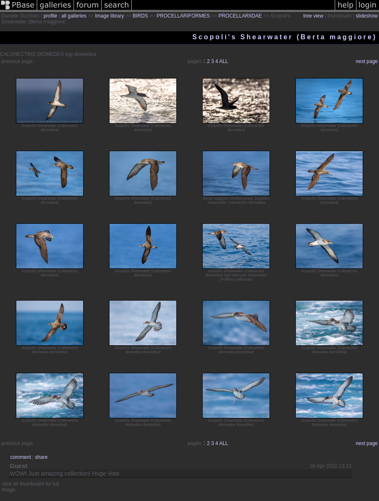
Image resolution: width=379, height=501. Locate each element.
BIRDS (140, 16)
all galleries (73, 16)
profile (50, 16)
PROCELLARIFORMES (183, 16)
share (41, 457)
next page (367, 61)
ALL (223, 61)
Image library (109, 16)
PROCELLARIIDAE (240, 16)
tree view (313, 16)
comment (20, 457)
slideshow (367, 16)
